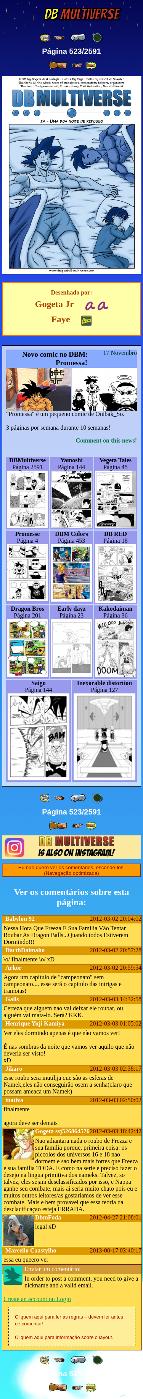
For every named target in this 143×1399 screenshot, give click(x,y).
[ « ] (78, 37)
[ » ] (58, 65)
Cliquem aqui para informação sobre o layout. (64, 1337)
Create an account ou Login (37, 1299)
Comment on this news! (106, 440)
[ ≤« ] (59, 38)
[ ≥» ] (77, 65)
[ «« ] (45, 38)
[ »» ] (90, 65)
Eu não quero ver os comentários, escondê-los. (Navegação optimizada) (71, 870)
